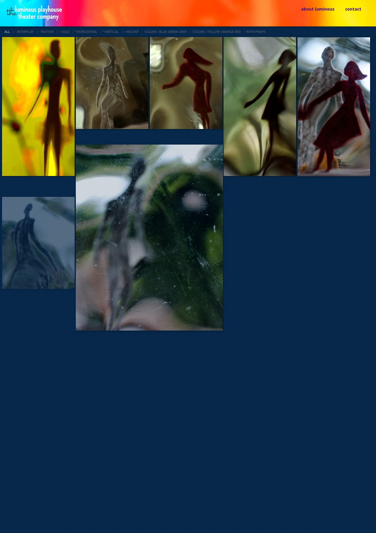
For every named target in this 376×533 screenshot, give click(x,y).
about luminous (318, 9)
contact (353, 9)
